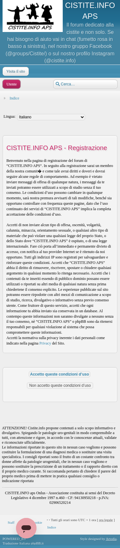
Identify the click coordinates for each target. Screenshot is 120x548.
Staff (11, 522)
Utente (11, 84)
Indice (14, 98)
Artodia (111, 539)
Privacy (45, 343)
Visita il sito (15, 71)
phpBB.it (37, 543)
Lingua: (9, 116)
